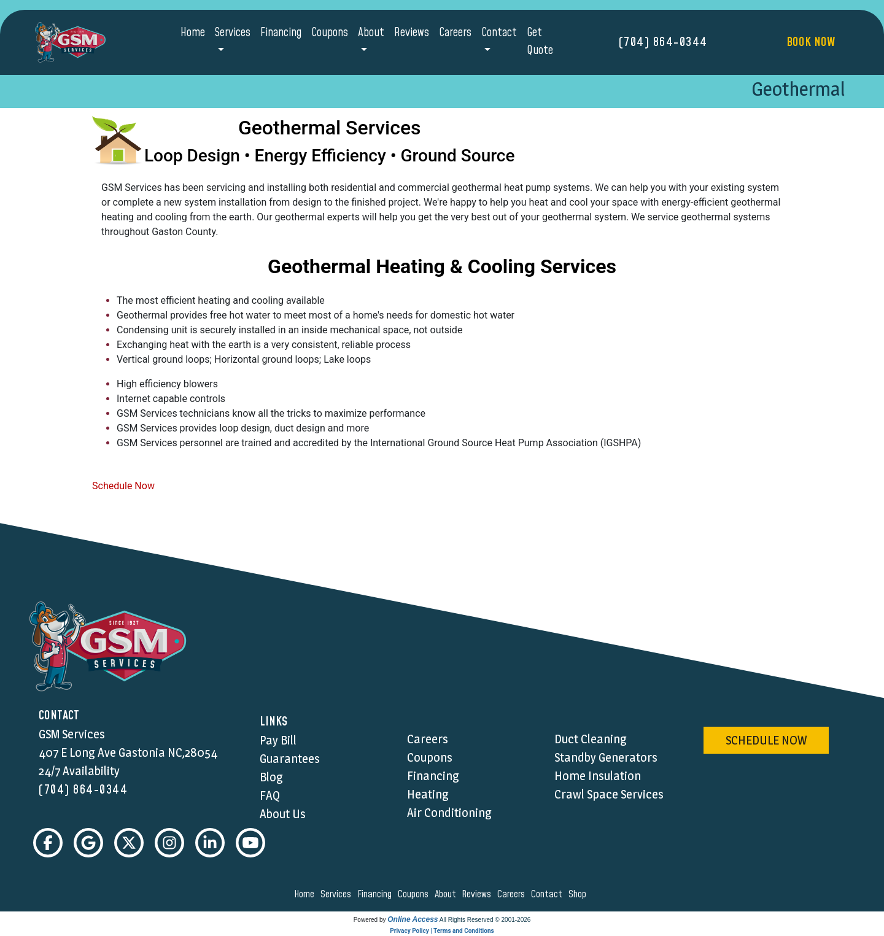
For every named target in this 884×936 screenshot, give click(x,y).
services (337, 894)
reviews (478, 894)
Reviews (411, 33)
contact (548, 894)
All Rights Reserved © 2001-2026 (485, 919)
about (447, 894)
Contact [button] (499, 33)
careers (513, 894)
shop (579, 894)
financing (376, 894)
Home (192, 33)
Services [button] (232, 33)
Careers (455, 33)
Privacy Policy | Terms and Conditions (442, 930)
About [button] (371, 33)
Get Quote (540, 42)
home (306, 894)
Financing (280, 33)
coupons (415, 894)
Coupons (329, 33)
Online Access (412, 919)
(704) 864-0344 (663, 42)
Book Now (810, 42)
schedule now (766, 740)
